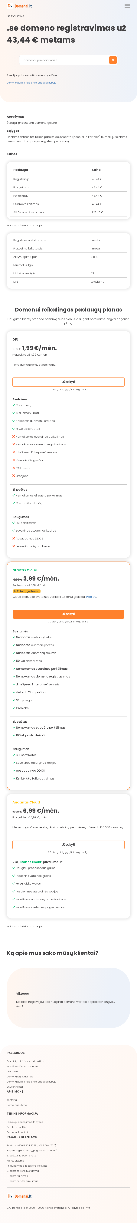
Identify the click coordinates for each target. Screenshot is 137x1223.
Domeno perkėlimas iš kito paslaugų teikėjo (31, 82)
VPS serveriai (14, 1071)
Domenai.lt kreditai (17, 1132)
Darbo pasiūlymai (17, 1105)
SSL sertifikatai (15, 1086)
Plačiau (91, 597)
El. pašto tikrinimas (17, 1176)
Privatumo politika (17, 1127)
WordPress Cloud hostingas (22, 1066)
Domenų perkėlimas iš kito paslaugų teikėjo (31, 1081)
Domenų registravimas (20, 1076)
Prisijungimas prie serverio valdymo (27, 1165)
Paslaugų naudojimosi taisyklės (25, 1122)
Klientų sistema (15, 1160)
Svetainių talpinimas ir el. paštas (25, 1061)
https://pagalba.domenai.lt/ (41, 1150)
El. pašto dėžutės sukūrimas (22, 1181)
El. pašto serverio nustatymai (23, 1170)
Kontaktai (12, 1100)
